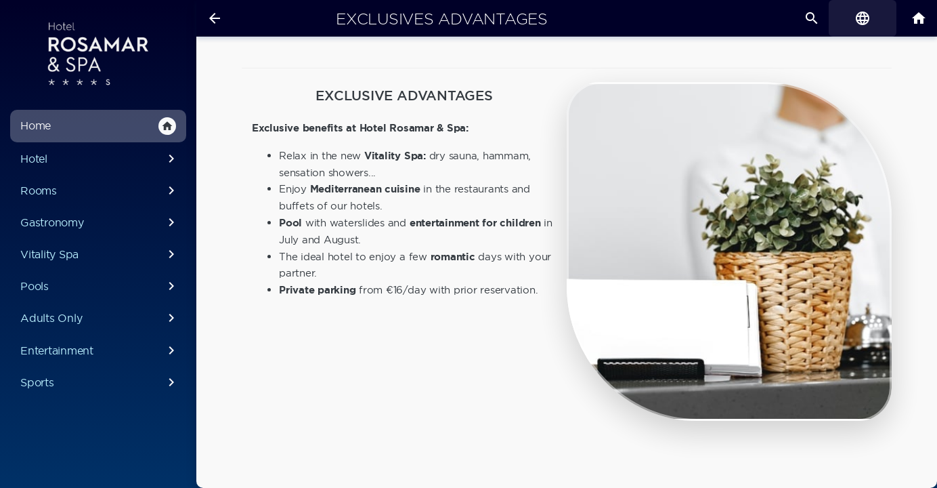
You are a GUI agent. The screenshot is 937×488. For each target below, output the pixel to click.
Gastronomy (99, 222)
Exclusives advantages (442, 18)
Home (98, 126)
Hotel (99, 158)
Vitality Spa (99, 254)
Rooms (99, 190)
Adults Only (99, 318)
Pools (99, 286)
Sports (99, 382)
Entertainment (99, 350)
